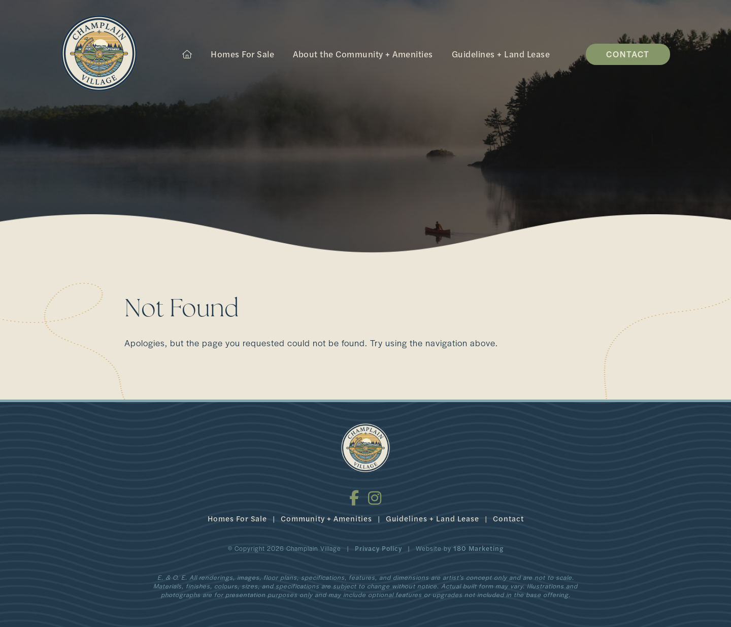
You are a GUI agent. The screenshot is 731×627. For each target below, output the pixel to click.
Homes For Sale (242, 54)
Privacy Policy (378, 548)
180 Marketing (478, 548)
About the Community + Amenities (363, 54)
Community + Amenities (326, 518)
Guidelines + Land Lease (501, 54)
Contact (628, 54)
